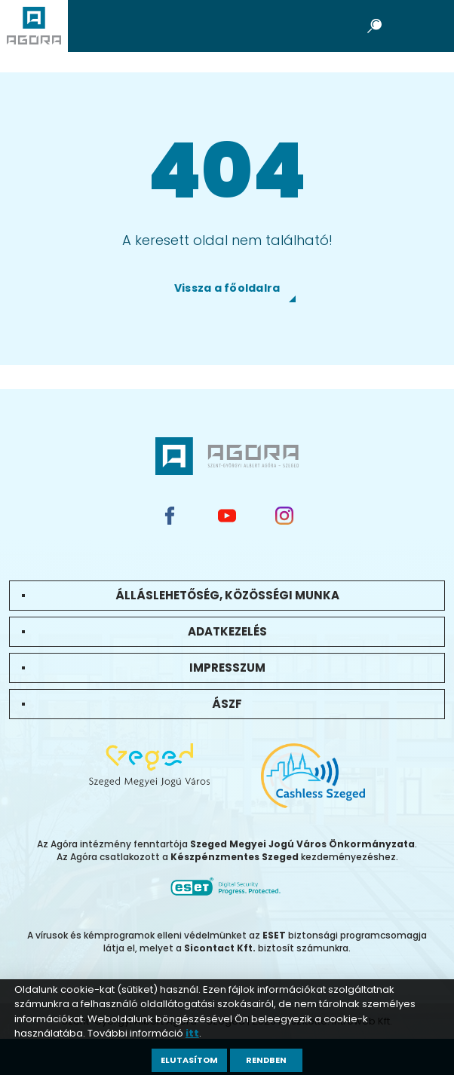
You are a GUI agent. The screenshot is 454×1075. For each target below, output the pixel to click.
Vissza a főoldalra (227, 288)
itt (192, 1033)
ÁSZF (227, 704)
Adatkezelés (227, 631)
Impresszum (227, 667)
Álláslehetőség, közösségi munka (227, 595)
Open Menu (423, 25)
